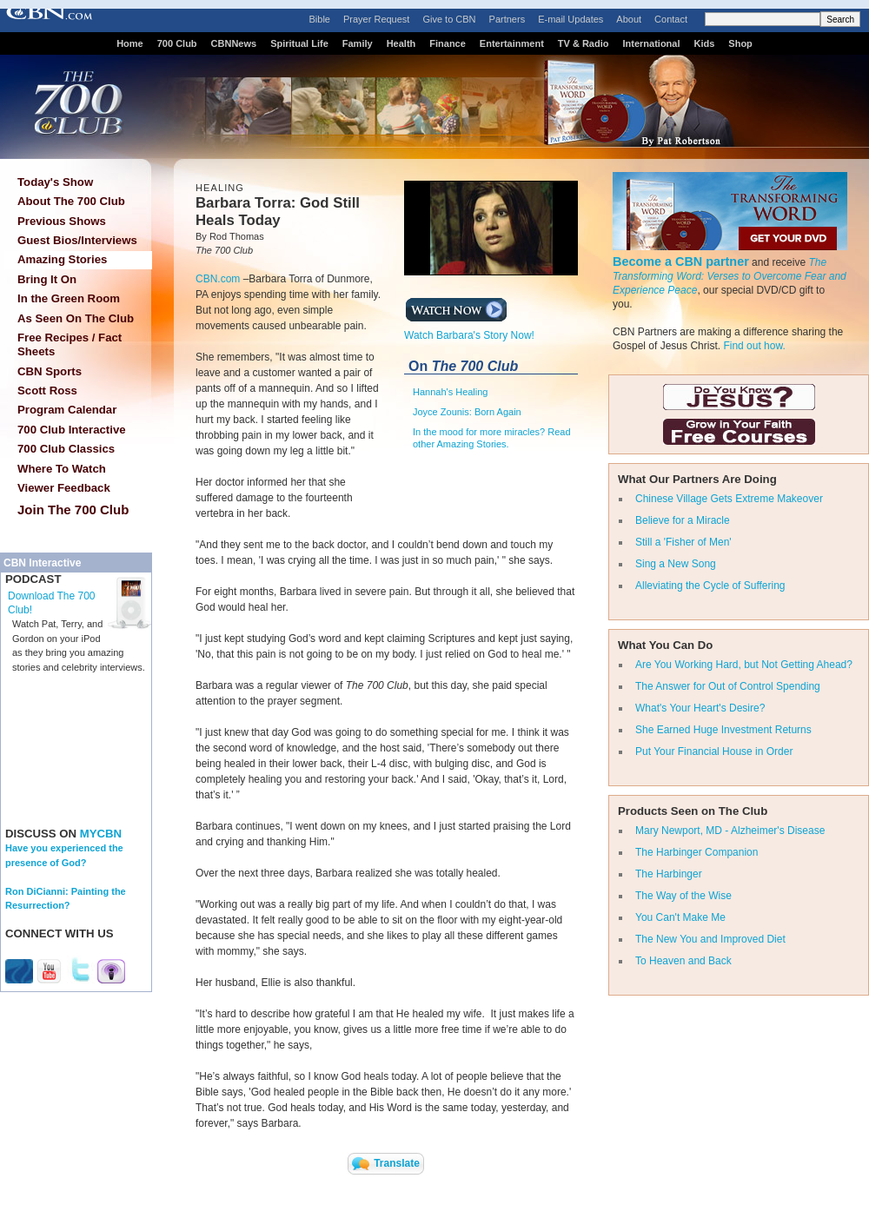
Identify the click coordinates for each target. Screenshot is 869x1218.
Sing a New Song (675, 564)
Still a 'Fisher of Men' (683, 542)
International (651, 43)
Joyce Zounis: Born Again (467, 412)
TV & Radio (583, 43)
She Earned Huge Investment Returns (723, 730)
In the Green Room (68, 298)
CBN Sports (49, 371)
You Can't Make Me (680, 917)
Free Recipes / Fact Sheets (69, 344)
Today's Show (55, 182)
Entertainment (512, 43)
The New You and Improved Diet (710, 939)
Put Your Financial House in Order (714, 751)
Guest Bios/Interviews (77, 240)
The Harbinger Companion (696, 852)
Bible (319, 19)
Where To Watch (61, 468)
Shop (740, 43)
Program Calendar (66, 409)
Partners (507, 19)
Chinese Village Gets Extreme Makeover (729, 499)
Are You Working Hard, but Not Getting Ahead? (743, 665)
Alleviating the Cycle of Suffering (710, 585)
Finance (447, 43)
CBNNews (234, 43)
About (628, 19)
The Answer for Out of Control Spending (727, 686)
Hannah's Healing (450, 392)
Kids (704, 43)
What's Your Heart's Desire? (700, 708)
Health (401, 43)
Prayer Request (376, 19)
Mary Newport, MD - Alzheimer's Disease (730, 830)
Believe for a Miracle (682, 520)
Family (357, 43)
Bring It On (46, 279)
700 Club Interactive (71, 429)
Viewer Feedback (63, 487)
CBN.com (218, 279)
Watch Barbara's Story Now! (469, 330)
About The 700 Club (71, 201)
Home (129, 43)
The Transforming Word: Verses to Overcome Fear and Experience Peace (729, 276)
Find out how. (754, 346)
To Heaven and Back (683, 961)
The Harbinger (668, 874)
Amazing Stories (62, 259)
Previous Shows (61, 221)
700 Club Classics (66, 448)
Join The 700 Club (73, 509)
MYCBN (101, 833)
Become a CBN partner (681, 261)
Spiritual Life (299, 43)
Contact (670, 19)
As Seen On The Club (75, 318)
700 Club (177, 43)
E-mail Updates (570, 19)
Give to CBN (448, 19)
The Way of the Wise (683, 896)
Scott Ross (47, 390)
